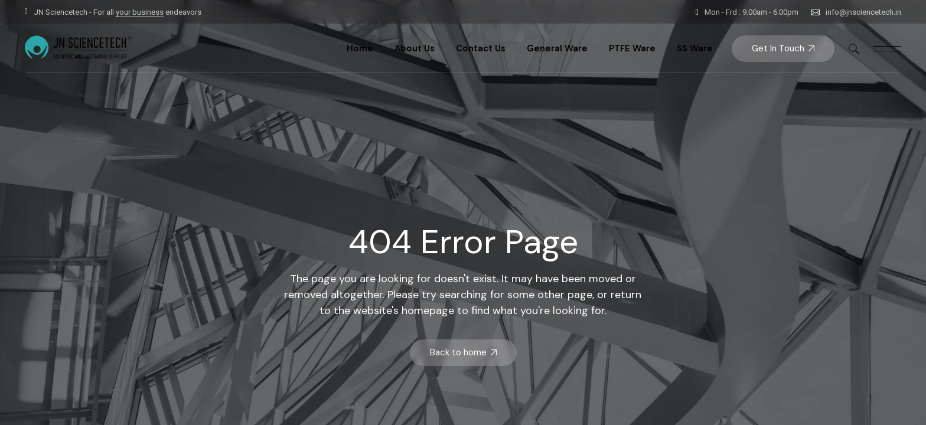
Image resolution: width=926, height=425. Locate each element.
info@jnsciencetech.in (863, 12)
